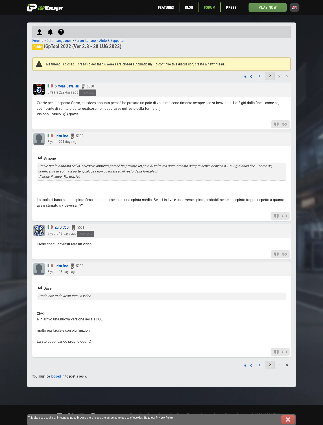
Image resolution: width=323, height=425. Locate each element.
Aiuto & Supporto (111, 40)
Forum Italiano (85, 40)
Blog (189, 7)
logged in (57, 376)
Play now (267, 7)
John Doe (61, 136)
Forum (209, 7)
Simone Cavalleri (67, 86)
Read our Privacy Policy (158, 418)
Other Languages (58, 40)
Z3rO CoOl (62, 227)
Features (166, 7)
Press (231, 7)
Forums (37, 40)
